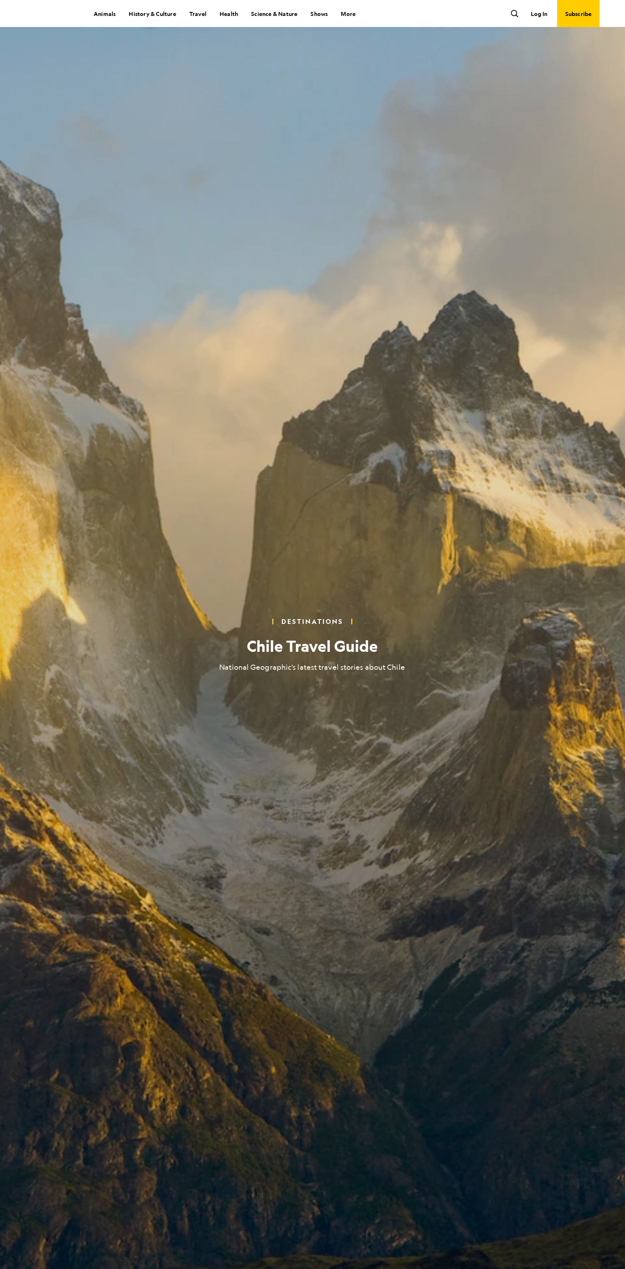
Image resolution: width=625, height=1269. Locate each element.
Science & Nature (274, 13)
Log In (539, 13)
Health (229, 13)
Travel (197, 13)
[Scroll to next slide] (312, 1249)
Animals (105, 13)
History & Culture (152, 13)
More (348, 13)
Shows (319, 13)
